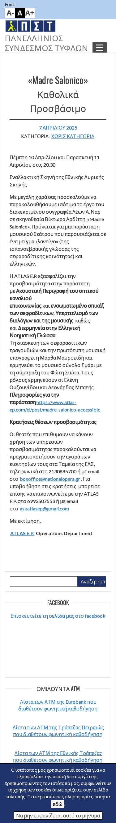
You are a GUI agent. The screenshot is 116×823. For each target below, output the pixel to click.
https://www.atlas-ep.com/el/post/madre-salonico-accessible (55, 405)
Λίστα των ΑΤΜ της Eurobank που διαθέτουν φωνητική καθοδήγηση (57, 705)
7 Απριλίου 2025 (58, 127)
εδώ (57, 804)
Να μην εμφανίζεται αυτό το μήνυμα (58, 815)
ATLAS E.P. (22, 533)
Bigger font (29, 13)
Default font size (19, 13)
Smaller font (10, 13)
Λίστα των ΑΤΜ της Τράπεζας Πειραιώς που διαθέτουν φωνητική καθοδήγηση (58, 730)
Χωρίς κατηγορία (72, 136)
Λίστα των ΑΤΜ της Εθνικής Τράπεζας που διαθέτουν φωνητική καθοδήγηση (57, 756)
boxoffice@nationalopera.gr (50, 479)
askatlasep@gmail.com (44, 508)
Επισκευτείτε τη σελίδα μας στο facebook (58, 616)
